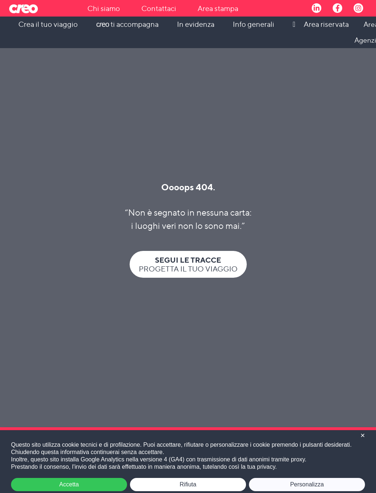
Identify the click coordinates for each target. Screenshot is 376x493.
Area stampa (218, 8)
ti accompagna (127, 24)
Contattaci (158, 8)
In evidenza (195, 24)
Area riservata (326, 24)
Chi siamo (103, 8)
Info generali (253, 24)
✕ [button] (362, 435)
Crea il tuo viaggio (48, 24)
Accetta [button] (69, 484)
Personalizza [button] (307, 484)
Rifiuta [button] (188, 484)
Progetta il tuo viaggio (188, 264)
